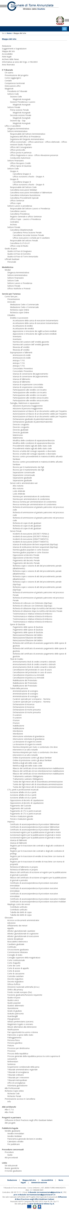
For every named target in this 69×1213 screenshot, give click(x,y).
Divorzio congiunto (21, 424)
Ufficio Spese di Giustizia (20, 166)
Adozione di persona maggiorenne (28, 406)
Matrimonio (18, 435)
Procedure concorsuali (13, 1149)
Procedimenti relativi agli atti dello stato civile (32, 445)
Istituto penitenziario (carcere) (20, 1021)
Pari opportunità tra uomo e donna (22, 1032)
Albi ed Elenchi (9, 1107)
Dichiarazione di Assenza (23, 704)
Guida (9, 1155)
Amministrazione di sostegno (25, 691)
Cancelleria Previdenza (19, 214)
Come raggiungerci (13, 78)
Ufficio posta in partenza (20, 152)
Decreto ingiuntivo (15, 979)
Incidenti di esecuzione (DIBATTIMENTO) (31, 539)
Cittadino (11, 315)
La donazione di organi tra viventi (27, 741)
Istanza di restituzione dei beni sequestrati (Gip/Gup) (35, 544)
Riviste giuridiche (12, 1168)
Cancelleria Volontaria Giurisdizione (25, 195)
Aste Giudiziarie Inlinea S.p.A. (42, 1204)
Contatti (8, 80)
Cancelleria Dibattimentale (21, 230)
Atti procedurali (11, 1157)
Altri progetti (10, 1123)
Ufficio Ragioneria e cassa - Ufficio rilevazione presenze (34, 155)
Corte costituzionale (16, 960)
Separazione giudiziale (22, 477)
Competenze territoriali (15, 83)
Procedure (9, 1152)
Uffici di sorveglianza (16, 1083)
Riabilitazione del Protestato (25, 680)
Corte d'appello (13, 963)
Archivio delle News (10, 59)
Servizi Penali (15, 531)
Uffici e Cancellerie (13, 126)
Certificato (11, 947)
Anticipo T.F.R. (19, 360)
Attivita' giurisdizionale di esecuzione (23, 936)
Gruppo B (14, 179)
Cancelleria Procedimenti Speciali (24, 198)
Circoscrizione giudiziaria (18, 949)
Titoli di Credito (16, 659)
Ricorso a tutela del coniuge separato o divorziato (34, 451)
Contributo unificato (18, 907)
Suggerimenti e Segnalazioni (14, 48)
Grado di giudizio (14, 1011)
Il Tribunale (7, 70)
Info (9, 1101)
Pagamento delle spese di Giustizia (28, 627)
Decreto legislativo (15, 981)
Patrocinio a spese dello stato (20, 1035)
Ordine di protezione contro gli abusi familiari (32, 757)
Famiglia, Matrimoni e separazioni (24, 403)
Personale (11, 262)
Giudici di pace (11, 248)
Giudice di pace (13, 997)
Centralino (14, 222)
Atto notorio (18, 485)
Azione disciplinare (15, 939)
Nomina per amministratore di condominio (31, 496)
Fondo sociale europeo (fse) (19, 992)
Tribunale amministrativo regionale (22, 1069)
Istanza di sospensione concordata (28, 384)
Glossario (9, 917)
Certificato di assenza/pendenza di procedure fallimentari (34, 824)
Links (4, 1163)
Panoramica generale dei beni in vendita (24, 1139)
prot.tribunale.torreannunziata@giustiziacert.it (34, 1195)
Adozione (11, 923)
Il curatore (17, 715)
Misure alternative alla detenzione (22, 1027)
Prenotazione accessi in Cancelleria (20, 1099)
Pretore (10, 1045)
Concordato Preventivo (23, 368)
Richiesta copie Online (19, 310)
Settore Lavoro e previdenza (19, 206)
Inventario (17, 336)
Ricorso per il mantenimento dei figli (28, 467)
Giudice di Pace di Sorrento (19, 254)
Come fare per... (11, 296)
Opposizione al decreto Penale (26, 555)
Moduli (8, 270)
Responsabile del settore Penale (24, 240)
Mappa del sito (8, 51)
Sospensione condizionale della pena (23, 1067)
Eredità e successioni (19, 318)
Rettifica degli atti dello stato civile (27, 763)
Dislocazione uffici (12, 86)
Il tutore (16, 720)
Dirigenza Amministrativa (18, 128)
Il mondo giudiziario (13, 1171)
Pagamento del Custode (20, 805)
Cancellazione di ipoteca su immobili (28, 675)
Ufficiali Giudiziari (12, 259)
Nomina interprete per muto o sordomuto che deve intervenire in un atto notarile (35, 748)
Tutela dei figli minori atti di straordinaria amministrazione (38, 781)
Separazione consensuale (24, 472)
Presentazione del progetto (16, 75)
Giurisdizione (12, 1008)
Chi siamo (9, 72)
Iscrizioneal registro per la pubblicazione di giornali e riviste (35, 832)
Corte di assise (13, 971)
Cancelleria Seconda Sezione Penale (28, 235)
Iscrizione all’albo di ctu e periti (23, 792)
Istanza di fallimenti (18, 840)
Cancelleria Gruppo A (22, 174)
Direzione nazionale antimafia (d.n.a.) (23, 987)
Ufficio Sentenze (17, 200)
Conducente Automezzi (20, 158)
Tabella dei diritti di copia (20, 912)
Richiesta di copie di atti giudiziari (27, 523)
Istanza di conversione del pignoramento (30, 374)
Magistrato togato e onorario (20, 1024)
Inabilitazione (18, 725)
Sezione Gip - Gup (17, 120)
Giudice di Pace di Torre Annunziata (22, 256)
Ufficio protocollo (17, 150)
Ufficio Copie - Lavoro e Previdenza (25, 219)
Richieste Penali (14, 1096)
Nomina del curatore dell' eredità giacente (31, 342)
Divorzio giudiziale (20, 430)
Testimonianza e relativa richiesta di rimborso (32, 613)
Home (9, 33)
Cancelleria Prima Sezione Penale (27, 232)
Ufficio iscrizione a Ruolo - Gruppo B (28, 184)
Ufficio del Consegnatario (21, 147)
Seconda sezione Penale (20, 115)
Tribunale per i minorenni (18, 1077)
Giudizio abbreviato (15, 1005)
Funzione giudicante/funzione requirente (24, 995)
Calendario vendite (15, 1141)
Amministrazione (39, 1182)
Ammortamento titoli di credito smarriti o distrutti (34, 661)
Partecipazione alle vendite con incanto (30, 390)
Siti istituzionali (11, 1165)
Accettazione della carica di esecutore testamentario (35, 320)
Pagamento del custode (20, 808)
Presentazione (13, 299)
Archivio (13, 224)
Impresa (10, 821)
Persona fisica (13, 1040)
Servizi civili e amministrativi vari (24, 483)
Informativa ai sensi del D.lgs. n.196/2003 (20, 62)
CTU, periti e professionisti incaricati (22, 789)
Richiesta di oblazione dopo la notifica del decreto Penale (37, 608)
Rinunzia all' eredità (21, 347)
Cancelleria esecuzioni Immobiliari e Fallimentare (31, 192)
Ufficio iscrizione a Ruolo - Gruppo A (28, 176)
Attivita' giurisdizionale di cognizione (22, 933)
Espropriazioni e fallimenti (21, 352)
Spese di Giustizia (17, 624)
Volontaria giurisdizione (17, 1085)
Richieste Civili (13, 1093)
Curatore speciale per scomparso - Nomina (31, 699)
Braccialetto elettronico (17, 941)
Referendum (12, 1061)
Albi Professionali (12, 1088)
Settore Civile (13, 94)
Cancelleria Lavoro (18, 211)
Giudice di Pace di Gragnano (19, 251)
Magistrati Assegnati (21, 99)
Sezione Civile (16, 96)
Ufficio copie (15, 203)
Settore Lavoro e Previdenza (19, 283)
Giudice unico (13, 1000)
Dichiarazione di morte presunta (27, 709)
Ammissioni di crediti (22, 355)
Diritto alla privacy (15, 989)
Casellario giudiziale (15, 944)
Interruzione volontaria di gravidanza (28, 736)
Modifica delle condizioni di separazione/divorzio (34, 440)
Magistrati (9, 88)
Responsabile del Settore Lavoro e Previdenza (30, 208)
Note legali (6, 56)
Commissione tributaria (17, 952)
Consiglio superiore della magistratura (23, 957)
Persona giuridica (14, 1043)
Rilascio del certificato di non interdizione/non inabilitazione (38, 768)
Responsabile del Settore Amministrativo (27, 134)
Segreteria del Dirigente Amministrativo (27, 139)
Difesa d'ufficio (13, 984)
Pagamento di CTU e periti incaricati (25, 811)
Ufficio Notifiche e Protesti (18, 288)
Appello (10, 928)
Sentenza (11, 1064)
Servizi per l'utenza (11, 294)
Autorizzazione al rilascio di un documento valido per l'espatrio (40, 411)
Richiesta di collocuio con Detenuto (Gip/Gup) (32, 603)
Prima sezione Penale (19, 110)
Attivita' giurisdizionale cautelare (21, 931)
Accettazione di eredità (23, 326)
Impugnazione (13, 1019)
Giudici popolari (14, 1003)
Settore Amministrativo (17, 131)
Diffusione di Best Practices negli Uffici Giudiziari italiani (28, 1120)
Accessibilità (7, 54)
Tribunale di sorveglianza (18, 1072)
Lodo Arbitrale (19, 491)
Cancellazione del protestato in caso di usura (32, 669)
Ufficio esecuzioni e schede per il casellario (31, 238)
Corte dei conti (13, 965)
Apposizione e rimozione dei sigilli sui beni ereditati (35, 331)
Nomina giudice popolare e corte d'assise (31, 549)
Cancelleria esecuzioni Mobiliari (23, 190)
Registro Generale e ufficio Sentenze (26, 216)
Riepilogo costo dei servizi (18, 904)
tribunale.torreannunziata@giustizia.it (45, 1192)
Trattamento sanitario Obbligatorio (28, 776)
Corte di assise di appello (18, 968)
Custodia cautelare (15, 976)
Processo (11, 1051)
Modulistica (7, 267)
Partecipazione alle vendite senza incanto (31, 398)
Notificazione (13, 1029)
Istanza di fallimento (21, 379)
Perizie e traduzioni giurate (21, 816)
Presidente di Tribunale (17, 91)
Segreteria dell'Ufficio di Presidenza (25, 136)
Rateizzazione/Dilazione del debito (28, 635)
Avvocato (11, 302)
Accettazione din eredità (23, 328)
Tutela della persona (19, 688)
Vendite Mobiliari (14, 1136)
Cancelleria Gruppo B (22, 182)
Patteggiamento (14, 1037)
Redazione (6, 46)
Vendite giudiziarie (12, 1131)
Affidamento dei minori (17, 925)
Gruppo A (14, 171)
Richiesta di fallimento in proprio (24, 867)
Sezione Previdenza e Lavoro (22, 102)
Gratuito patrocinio (15, 1013)
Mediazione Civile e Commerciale (24, 304)
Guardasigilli (12, 1016)
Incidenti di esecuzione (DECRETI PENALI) (31, 533)
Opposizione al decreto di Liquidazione (27, 800)
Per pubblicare (13, 1144)
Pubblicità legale (10, 1128)
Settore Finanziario (15, 160)
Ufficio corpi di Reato (19, 246)
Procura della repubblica (17, 1053)
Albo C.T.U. (9, 1109)
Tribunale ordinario (15, 1075)
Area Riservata (8, 64)
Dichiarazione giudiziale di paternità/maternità (32, 419)
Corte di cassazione (15, 973)
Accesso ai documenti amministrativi (23, 920)
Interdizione (18, 731)
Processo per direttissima (18, 1048)
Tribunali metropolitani (17, 1080)
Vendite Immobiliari (15, 1133)
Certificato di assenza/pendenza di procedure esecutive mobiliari (38, 899)
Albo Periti (9, 1112)
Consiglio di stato (14, 955)
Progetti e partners (11, 1117)
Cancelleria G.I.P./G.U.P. (20, 243)
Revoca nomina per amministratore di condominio (34, 501)
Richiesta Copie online (14, 1091)
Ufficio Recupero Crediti (20, 163)
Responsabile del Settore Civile (23, 187)
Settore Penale (13, 107)
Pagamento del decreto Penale (26, 560)
